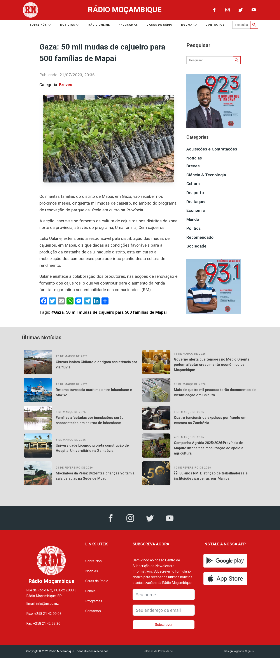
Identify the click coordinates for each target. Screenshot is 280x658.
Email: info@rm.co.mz (42, 603)
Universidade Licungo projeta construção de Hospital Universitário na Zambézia (92, 448)
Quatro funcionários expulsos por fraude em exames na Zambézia (210, 420)
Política (193, 228)
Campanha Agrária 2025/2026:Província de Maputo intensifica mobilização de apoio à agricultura (208, 448)
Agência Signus (243, 651)
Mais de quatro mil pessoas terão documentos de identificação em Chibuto (215, 392)
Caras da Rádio (159, 24)
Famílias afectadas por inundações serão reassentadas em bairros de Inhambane (90, 420)
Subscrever (164, 624)
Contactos (215, 24)
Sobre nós (40, 25)
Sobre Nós (93, 561)
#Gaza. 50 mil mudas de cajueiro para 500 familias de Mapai (109, 312)
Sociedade (196, 246)
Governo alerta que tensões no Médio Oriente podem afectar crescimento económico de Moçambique (212, 364)
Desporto (195, 192)
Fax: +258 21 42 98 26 (43, 623)
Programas (128, 24)
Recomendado (200, 237)
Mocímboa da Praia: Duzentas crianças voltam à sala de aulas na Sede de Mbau (95, 476)
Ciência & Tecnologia (206, 174)
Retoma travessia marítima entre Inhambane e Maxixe (94, 392)
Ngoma (189, 25)
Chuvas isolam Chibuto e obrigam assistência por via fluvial (96, 364)
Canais (90, 591)
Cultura (193, 183)
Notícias (70, 25)
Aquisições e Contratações (211, 149)
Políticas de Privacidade (158, 651)
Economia (195, 210)
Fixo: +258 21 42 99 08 (43, 614)
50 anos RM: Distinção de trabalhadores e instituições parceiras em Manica (211, 476)
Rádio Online (99, 24)
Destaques (196, 201)
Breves (65, 84)
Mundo (192, 219)
